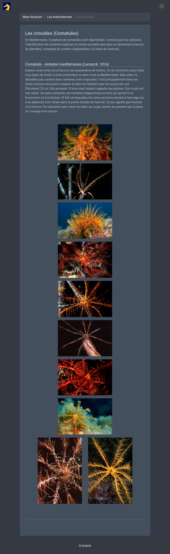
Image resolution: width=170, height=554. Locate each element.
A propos (85, 545)
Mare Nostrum (32, 17)
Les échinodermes (59, 17)
